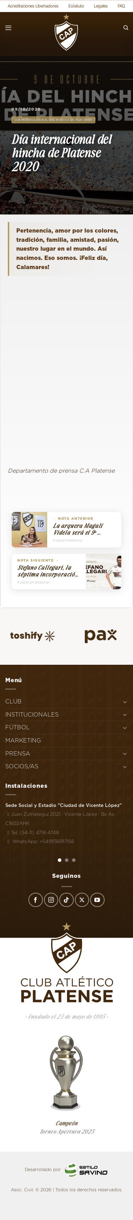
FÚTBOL (17, 727)
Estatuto (76, 6)
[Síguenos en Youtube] (97, 900)
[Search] (125, 28)
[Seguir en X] (82, 900)
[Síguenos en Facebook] (35, 900)
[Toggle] (125, 701)
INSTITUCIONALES (32, 714)
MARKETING (23, 740)
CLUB (13, 701)
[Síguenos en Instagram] (51, 900)
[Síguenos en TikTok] (66, 900)
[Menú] (8, 28)
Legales (101, 6)
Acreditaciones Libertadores (33, 6)
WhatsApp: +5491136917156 (39, 841)
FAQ (121, 6)
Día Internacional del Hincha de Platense (53, 120)
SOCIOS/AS (21, 766)
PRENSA (17, 753)
